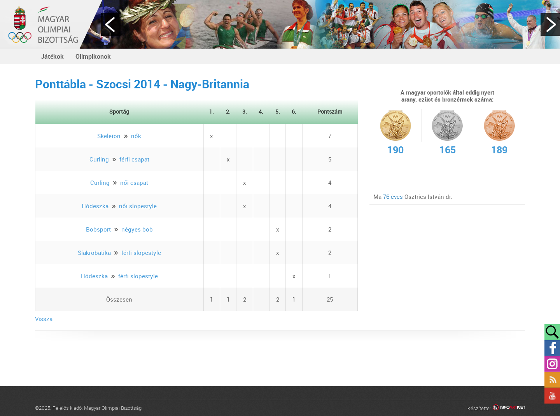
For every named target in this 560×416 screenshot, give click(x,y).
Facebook (552, 348)
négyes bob (137, 229)
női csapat (134, 182)
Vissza (43, 319)
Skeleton (109, 136)
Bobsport (98, 229)
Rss (552, 380)
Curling (99, 159)
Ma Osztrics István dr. (412, 196)
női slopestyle (138, 206)
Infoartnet (509, 408)
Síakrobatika (94, 252)
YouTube (552, 396)
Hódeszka (95, 206)
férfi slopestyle (141, 252)
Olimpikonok (93, 56)
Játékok (52, 56)
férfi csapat (134, 159)
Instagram (552, 364)
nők (136, 136)
